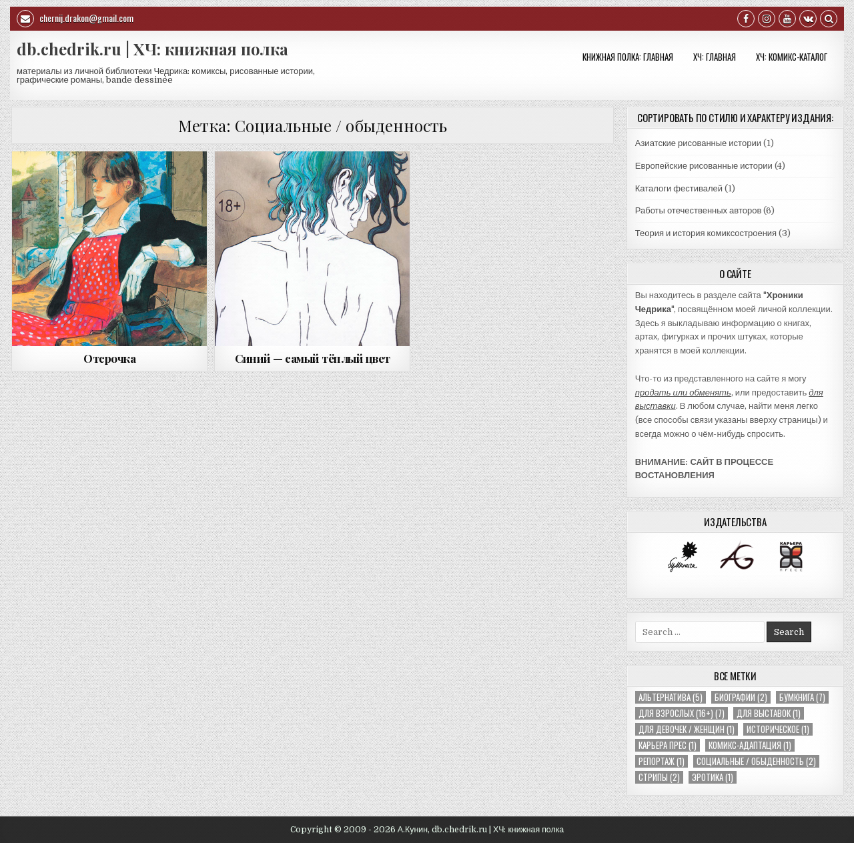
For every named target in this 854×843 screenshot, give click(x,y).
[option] (682, 557)
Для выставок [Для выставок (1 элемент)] (769, 713)
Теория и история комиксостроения (706, 233)
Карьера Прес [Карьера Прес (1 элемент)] (667, 745)
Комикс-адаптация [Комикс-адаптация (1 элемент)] (750, 745)
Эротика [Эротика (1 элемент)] (712, 777)
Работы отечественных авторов (698, 210)
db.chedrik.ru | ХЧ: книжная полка (152, 48)
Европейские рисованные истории (704, 166)
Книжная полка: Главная (627, 56)
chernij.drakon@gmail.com (75, 18)
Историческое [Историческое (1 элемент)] (778, 729)
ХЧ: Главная (714, 56)
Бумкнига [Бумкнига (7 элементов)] (802, 697)
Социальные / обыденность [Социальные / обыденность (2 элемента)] (756, 761)
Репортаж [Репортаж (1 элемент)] (661, 761)
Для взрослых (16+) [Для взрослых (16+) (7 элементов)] (681, 713)
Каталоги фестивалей (679, 188)
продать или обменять (683, 392)
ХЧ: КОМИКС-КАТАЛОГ (791, 56)
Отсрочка (109, 358)
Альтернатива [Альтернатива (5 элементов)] (670, 697)
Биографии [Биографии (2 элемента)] (741, 697)
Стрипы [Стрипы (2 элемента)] (659, 777)
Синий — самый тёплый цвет (312, 358)
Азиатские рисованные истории (698, 143)
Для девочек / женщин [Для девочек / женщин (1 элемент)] (686, 729)
